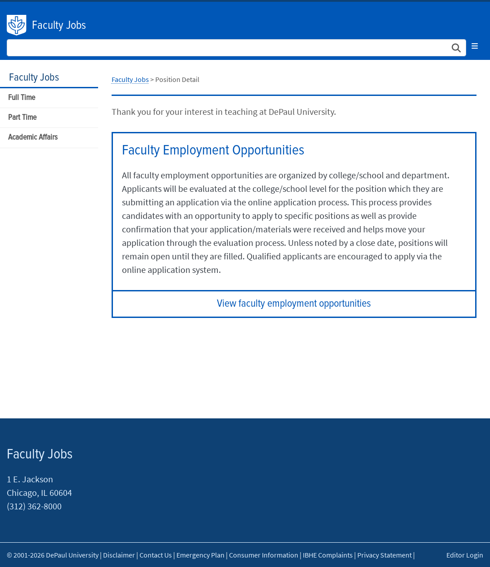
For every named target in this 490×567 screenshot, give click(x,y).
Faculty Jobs (59, 25)
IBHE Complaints (328, 554)
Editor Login (464, 554)
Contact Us (155, 554)
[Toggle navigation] (474, 46)
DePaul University (17, 25)
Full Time (21, 98)
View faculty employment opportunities (294, 304)
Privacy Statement (384, 554)
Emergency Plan (200, 554)
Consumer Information (263, 554)
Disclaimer (119, 554)
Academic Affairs (33, 137)
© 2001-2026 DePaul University (53, 554)
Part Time (22, 118)
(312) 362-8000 (34, 506)
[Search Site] (236, 47)
